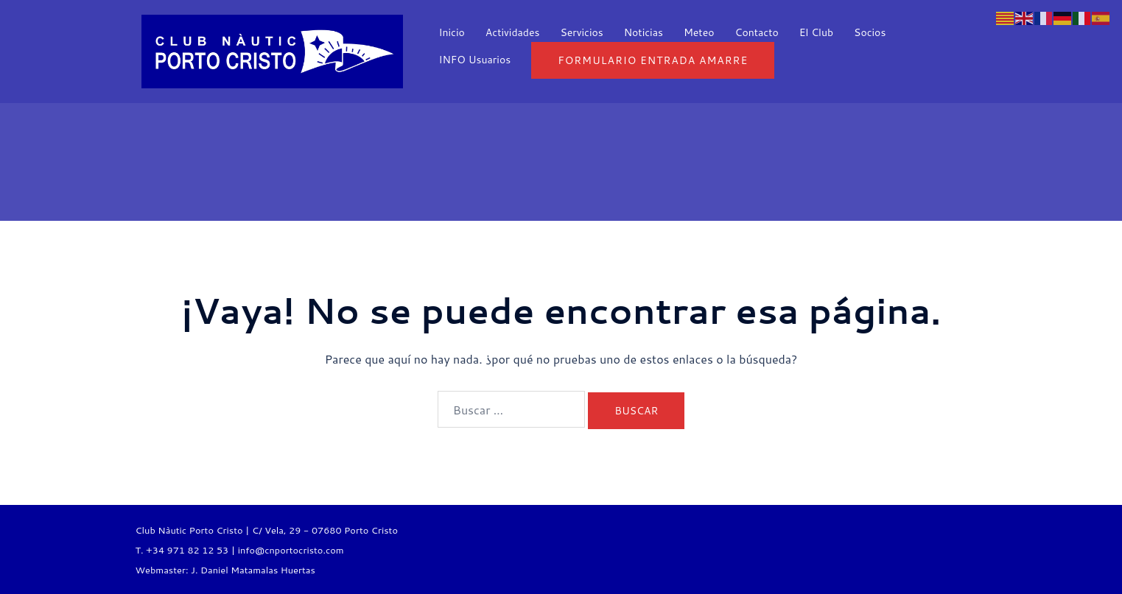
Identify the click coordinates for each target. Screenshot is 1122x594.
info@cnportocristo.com (291, 549)
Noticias (643, 32)
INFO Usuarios (475, 59)
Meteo (699, 32)
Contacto (756, 32)
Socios (870, 32)
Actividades (512, 32)
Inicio (452, 32)
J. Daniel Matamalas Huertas (253, 569)
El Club (816, 32)
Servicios (581, 32)
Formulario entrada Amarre (653, 60)
